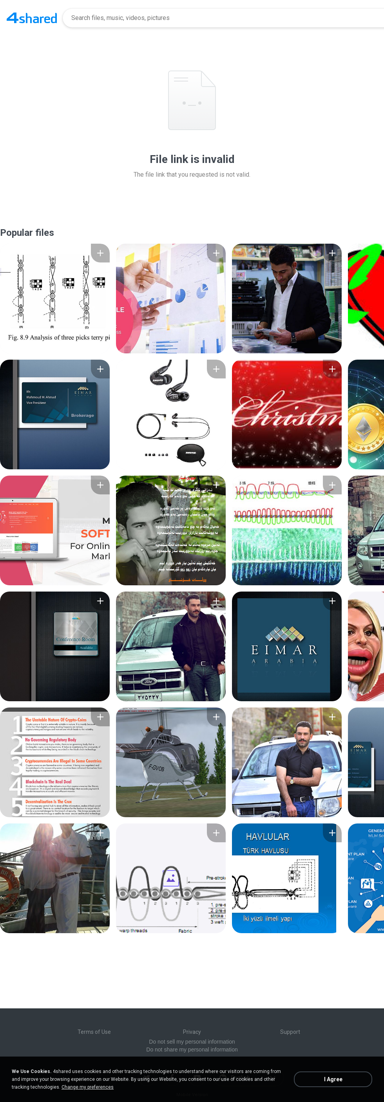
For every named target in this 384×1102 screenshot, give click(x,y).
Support (290, 1032)
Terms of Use (94, 1032)
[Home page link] (32, 18)
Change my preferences (88, 1087)
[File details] (55, 298)
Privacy (192, 1032)
